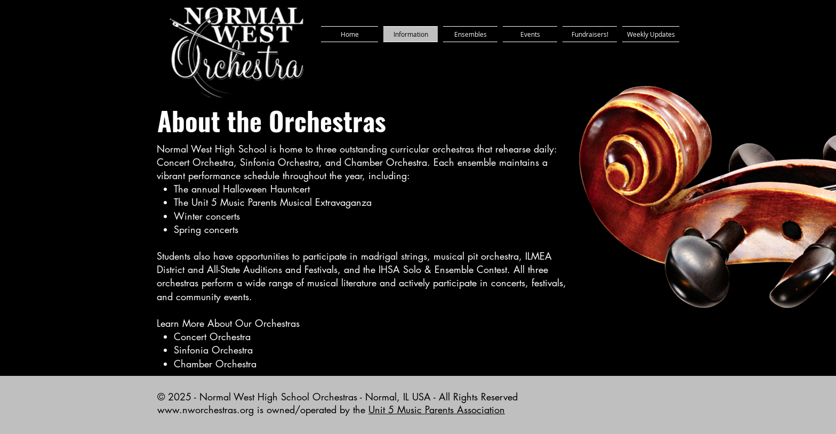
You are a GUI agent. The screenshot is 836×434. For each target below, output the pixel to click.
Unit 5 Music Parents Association (436, 409)
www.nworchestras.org (205, 409)
